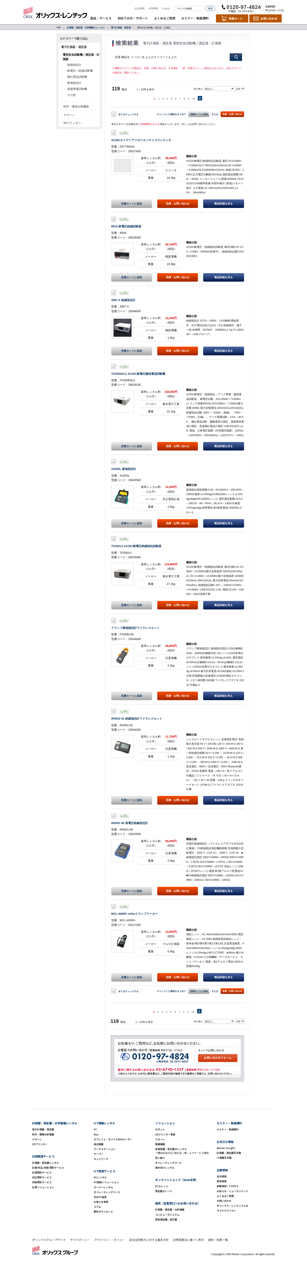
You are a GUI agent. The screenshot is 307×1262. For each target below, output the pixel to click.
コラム (97, 1206)
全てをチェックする (128, 114)
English (166, 8)
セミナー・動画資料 (195, 18)
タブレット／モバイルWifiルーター (113, 1139)
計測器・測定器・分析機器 (169, 1209)
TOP (58, 27)
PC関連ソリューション (106, 1182)
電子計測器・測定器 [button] (74, 47)
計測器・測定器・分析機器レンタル (55, 1123)
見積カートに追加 (199, 114)
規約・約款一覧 (218, 1240)
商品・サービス (101, 18)
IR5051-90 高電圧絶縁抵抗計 (129, 823)
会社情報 (139, 8)
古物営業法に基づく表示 (188, 1240)
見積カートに (131, 203)
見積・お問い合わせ (232, 114)
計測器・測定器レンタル (45, 1162)
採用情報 (153, 8)
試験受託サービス (42, 1182)
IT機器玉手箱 (224, 1157)
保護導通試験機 (77, 89)
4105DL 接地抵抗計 (123, 469)
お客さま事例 (101, 1201)
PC (95, 1129)
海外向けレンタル (166, 1167)
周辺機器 (98, 1144)
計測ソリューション (43, 1187)
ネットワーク (101, 1159)
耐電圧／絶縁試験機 (80, 70)
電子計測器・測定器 (121, 27)
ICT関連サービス (104, 1171)
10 (193, 98)
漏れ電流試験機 (77, 76)
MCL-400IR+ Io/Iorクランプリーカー (134, 913)
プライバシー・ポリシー (109, 1240)
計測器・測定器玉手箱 (229, 1152)
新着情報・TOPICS (227, 1186)
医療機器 (160, 1144)
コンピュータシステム (167, 1214)
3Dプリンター (72, 123)
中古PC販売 (100, 1197)
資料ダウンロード (103, 1211)
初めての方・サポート (133, 18)
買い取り (160, 1158)
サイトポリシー (80, 1240)
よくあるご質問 (164, 18)
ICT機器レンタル (104, 1123)
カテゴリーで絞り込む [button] (74, 38)
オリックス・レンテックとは (232, 1205)
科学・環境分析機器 (76, 106)
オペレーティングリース (107, 1192)
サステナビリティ (226, 1210)
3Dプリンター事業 (165, 1134)
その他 (71, 95)
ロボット (160, 1129)
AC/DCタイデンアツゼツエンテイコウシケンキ (141, 140)
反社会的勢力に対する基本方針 (149, 1240)
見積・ (177, 203)
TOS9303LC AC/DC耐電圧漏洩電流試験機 (138, 373)
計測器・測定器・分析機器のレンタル (86, 27)
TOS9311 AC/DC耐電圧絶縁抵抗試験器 (136, 546)
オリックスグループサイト (49, 1240)
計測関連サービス (43, 1156)
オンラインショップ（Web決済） (176, 1180)
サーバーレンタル (103, 1187)
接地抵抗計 (74, 82)
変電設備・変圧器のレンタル (171, 1149)
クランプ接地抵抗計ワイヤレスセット (135, 627)
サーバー (98, 1154)
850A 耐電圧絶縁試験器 (126, 226)
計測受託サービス (42, 1172)
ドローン (69, 114)
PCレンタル (100, 1177)
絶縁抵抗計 (74, 64)
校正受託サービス (42, 1177)
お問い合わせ (224, 1200)
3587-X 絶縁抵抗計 (123, 300)
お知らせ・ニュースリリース (232, 1191)
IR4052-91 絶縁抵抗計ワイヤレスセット (136, 718)
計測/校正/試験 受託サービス (48, 1167)
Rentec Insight (226, 1148)
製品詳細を (223, 203)
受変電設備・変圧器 (166, 1219)
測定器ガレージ (163, 1191)
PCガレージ (161, 1186)
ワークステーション (105, 1149)
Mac (96, 1134)
